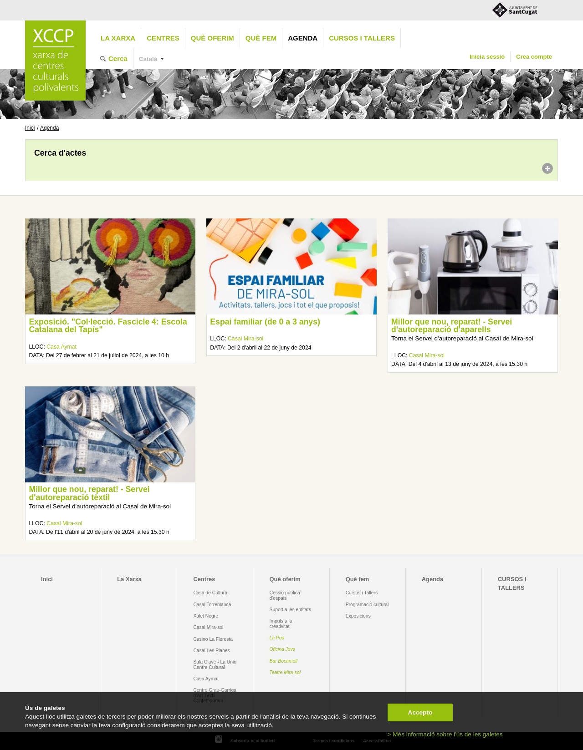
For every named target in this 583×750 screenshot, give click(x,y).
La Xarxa (118, 38)
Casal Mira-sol (245, 338)
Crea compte (534, 56)
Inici (30, 128)
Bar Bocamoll (283, 661)
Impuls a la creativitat (281, 623)
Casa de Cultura (210, 592)
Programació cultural (367, 604)
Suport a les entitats (290, 609)
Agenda (302, 38)
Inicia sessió (487, 56)
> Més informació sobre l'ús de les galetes (445, 734)
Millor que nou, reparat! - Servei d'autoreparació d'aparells (451, 325)
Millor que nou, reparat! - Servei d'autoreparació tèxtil (89, 493)
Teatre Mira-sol (285, 672)
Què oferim (212, 38)
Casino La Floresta (213, 639)
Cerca (118, 58)
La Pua (277, 637)
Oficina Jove (283, 649)
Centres (163, 38)
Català (148, 59)
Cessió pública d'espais (285, 595)
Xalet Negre (205, 615)
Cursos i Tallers (362, 592)
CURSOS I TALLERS (362, 38)
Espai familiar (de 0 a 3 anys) (265, 321)
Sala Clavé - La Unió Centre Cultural (214, 664)
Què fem (260, 38)
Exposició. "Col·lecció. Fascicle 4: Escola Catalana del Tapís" (108, 325)
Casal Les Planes (211, 650)
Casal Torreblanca (212, 604)
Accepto (420, 712)
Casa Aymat (61, 347)
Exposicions (358, 615)
